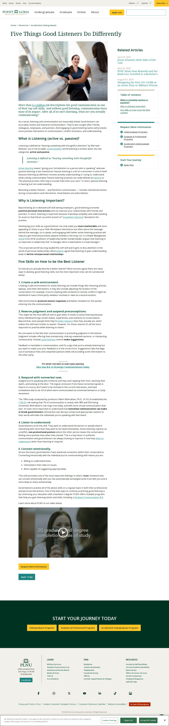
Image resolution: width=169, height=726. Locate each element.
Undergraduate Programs (135, 132)
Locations (26, 680)
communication (54, 148)
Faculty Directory (91, 673)
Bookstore (88, 664)
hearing (97, 177)
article (21, 238)
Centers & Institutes (92, 667)
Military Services (54, 664)
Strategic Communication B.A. (88, 497)
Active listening (25, 168)
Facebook (38, 693)
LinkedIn (100, 693)
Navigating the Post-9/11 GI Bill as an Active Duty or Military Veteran (138, 84)
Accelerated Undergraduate (43, 25)
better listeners (65, 321)
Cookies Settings (109, 720)
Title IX (50, 676)
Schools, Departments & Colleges (98, 679)
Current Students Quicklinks (137, 667)
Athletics (133, 4)
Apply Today (27, 577)
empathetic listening (73, 217)
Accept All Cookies (148, 720)
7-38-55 (22, 402)
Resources (24, 25)
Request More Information (34, 566)
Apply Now (129, 165)
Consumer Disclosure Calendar (92, 704)
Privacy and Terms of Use (30, 704)
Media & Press (53, 673)
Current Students (34, 3)
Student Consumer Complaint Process (59, 704)
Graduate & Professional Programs (135, 137)
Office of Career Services (136, 673)
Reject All (129, 720)
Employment (89, 670)
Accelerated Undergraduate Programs (136, 145)
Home (13, 25)
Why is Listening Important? (133, 106)
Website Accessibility (117, 704)
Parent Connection (134, 676)
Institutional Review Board (58, 670)
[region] (84, 720)
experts (60, 251)
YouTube (84, 693)
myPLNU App (131, 682)
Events (11, 3)
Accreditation (53, 679)
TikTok (115, 693)
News (5, 3)
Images (130, 693)
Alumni (18, 3)
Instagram (54, 693)
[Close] (165, 720)
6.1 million (38, 105)
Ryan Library (131, 670)
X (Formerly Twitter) (69, 693)
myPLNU (146, 4)
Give (24, 3)
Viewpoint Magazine (134, 679)
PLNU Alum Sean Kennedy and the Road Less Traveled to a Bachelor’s (138, 72)
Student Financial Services (58, 667)
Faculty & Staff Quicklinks (136, 664)
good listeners (48, 339)
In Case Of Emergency (140, 704)
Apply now (117, 12)
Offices (87, 676)
